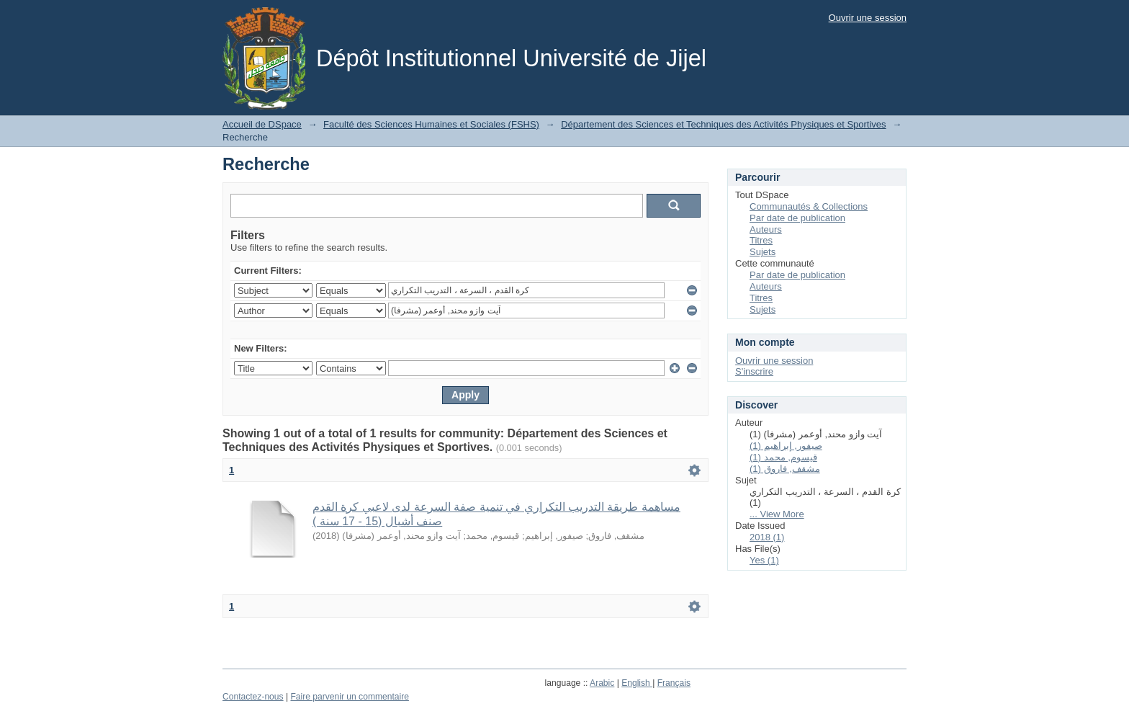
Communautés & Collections (809, 206)
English (636, 683)
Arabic (602, 683)
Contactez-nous (253, 697)
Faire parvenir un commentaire (349, 697)
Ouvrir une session (868, 17)
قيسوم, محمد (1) (783, 457)
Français (674, 683)
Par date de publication (797, 218)
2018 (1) (767, 537)
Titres (761, 240)
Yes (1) (764, 560)
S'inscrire (754, 371)
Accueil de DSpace (262, 124)
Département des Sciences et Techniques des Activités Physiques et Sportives (723, 124)
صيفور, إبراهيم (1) (786, 445)
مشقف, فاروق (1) (785, 468)
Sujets (762, 251)
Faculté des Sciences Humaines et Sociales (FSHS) (431, 124)
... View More (777, 514)
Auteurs (766, 229)
